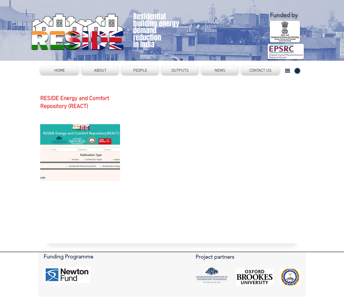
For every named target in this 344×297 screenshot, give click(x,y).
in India (143, 44)
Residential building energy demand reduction (156, 27)
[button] (100, 70)
